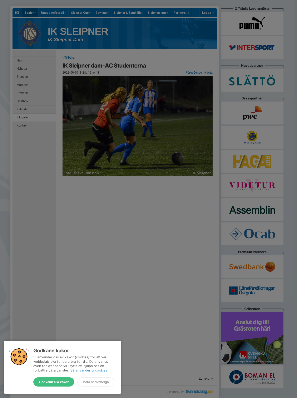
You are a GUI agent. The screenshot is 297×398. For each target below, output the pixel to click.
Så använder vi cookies (88, 370)
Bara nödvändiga (96, 382)
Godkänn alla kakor (54, 382)
